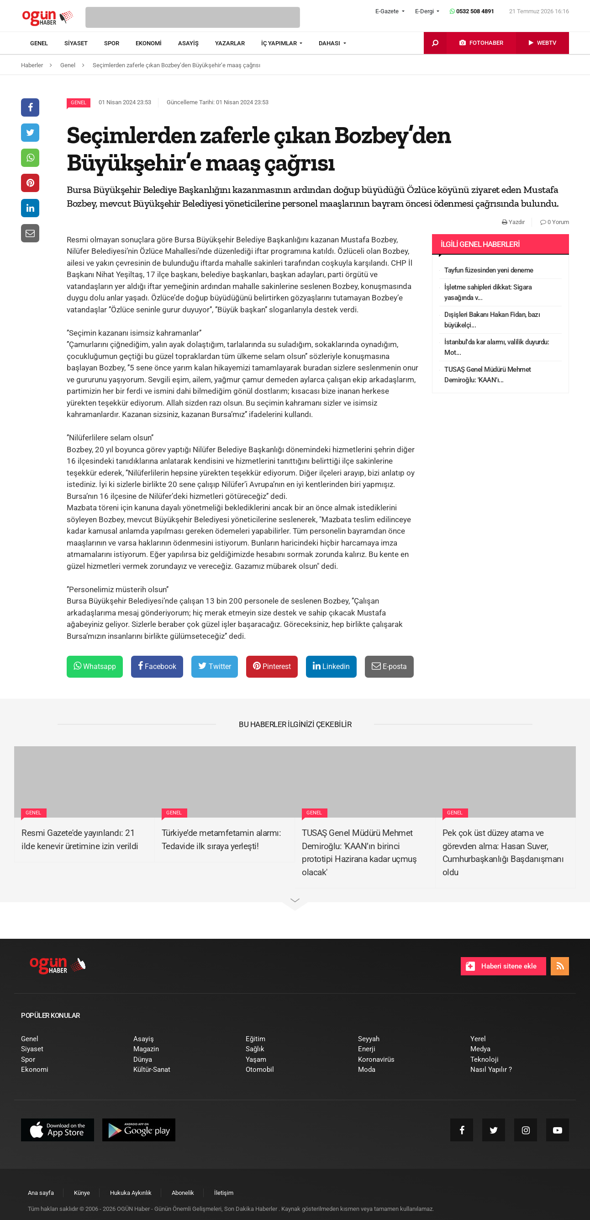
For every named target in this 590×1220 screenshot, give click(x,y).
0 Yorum (554, 222)
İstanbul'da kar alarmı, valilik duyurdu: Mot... (496, 347)
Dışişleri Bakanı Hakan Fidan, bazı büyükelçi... (492, 319)
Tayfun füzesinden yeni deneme (488, 270)
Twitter (214, 666)
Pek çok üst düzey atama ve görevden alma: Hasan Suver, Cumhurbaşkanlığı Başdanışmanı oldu (503, 853)
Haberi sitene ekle (501, 966)
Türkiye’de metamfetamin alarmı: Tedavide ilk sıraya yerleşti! (221, 839)
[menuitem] (47, 43)
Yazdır (513, 222)
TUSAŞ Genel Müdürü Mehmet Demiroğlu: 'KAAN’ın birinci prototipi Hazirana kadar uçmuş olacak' (359, 853)
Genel (78, 103)
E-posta (389, 666)
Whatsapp (95, 666)
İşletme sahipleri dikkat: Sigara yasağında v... (488, 292)
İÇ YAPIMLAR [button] (279, 43)
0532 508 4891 (472, 11)
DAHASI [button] (330, 43)
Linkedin (331, 666)
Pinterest (272, 666)
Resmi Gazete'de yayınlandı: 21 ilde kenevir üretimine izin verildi (79, 839)
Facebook (157, 666)
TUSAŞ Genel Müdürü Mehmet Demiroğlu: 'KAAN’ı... (487, 374)
